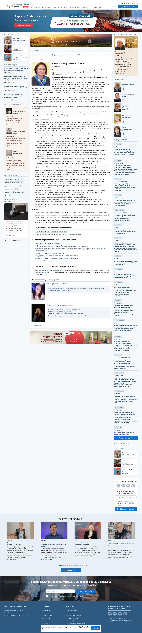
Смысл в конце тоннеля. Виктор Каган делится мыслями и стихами (121, 544)
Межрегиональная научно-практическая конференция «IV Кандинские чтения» (124, 275)
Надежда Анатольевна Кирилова (126, 117)
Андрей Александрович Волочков (127, 107)
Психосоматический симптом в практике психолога (17, 543)
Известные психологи (88, 55)
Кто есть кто (47, 7)
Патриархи (46, 55)
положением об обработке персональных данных (126, 503)
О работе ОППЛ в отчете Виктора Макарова (49, 253)
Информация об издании (73, 615)
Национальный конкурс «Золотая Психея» (16, 615)
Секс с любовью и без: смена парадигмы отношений (84, 543)
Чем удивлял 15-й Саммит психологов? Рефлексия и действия (56, 256)
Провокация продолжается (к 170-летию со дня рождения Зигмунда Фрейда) (15, 78)
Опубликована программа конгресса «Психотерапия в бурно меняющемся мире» (63, 246)
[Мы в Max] (133, 486)
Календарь (97, 7)
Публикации (35, 7)
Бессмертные (36, 55)
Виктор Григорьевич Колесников (122, 52)
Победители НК (74, 55)
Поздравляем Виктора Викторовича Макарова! (51, 232)
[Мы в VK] (123, 486)
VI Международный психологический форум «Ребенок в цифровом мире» (125, 231)
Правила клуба (70, 621)
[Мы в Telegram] (118, 486)
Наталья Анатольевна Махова (57, 305)
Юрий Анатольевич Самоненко (128, 85)
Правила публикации (72, 618)
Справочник (85, 7)
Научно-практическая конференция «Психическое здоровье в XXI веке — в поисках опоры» (126, 262)
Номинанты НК (103, 55)
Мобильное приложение (73, 613)
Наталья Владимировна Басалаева (127, 129)
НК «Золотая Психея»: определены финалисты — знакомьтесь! (56, 258)
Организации (74, 7)
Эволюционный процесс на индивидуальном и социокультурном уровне (53, 544)
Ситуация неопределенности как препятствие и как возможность (58, 234)
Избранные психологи (59, 55)
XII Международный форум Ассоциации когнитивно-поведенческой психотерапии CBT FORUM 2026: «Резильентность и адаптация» (125, 187)
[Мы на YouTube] (128, 486)
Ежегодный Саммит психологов (13, 610)
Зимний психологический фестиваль (15, 613)
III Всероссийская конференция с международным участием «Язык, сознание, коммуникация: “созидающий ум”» (125, 203)
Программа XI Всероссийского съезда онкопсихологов (53, 261)
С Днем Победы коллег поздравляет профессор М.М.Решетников (16, 69)
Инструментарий (60, 7)
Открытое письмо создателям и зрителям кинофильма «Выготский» (16, 87)
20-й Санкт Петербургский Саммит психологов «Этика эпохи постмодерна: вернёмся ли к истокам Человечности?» (125, 217)
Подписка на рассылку (72, 610)
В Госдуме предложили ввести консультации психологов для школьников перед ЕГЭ (14, 95)
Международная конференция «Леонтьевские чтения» (124, 433)
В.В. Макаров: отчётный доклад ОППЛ (47, 243)
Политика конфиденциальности (75, 623)
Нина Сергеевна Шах (54, 284)
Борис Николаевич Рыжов (128, 95)
